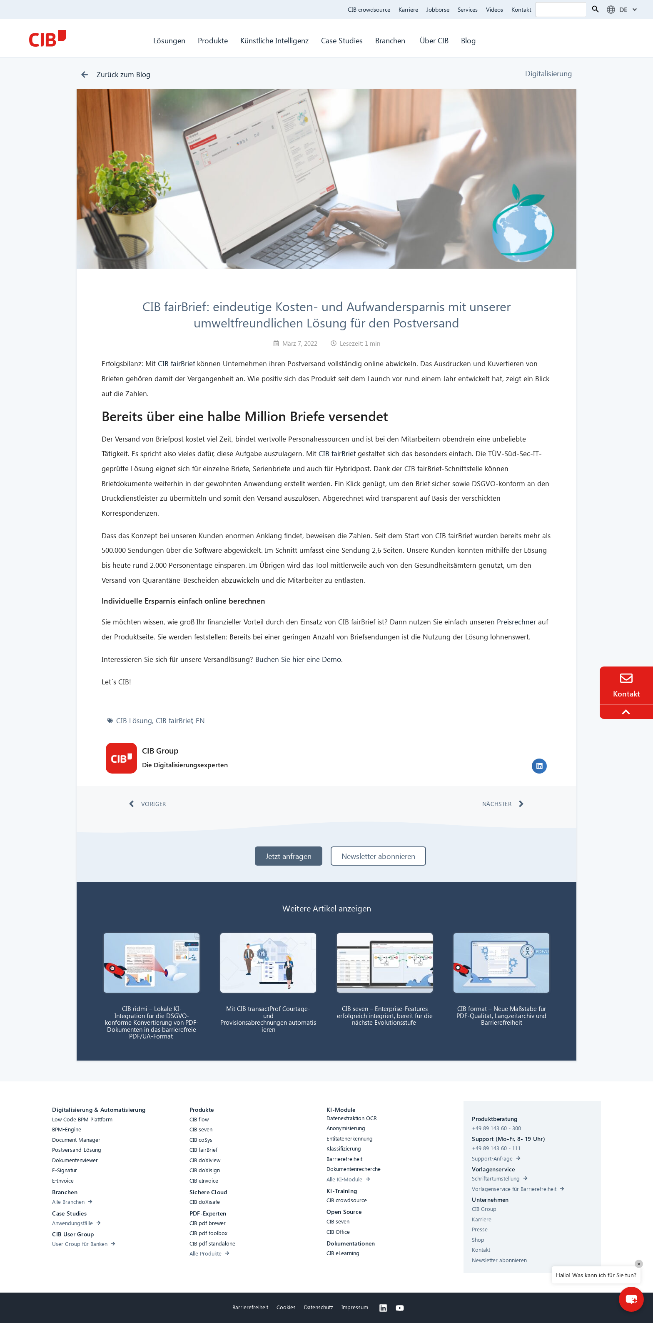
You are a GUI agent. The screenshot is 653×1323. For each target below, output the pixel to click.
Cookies (286, 1307)
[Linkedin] (383, 1308)
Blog (468, 40)
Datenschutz (318, 1307)
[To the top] (627, 711)
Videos (494, 9)
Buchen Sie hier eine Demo (298, 659)
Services (468, 9)
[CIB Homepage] (47, 38)
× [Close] (639, 1264)
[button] (539, 766)
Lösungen (169, 40)
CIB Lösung (134, 720)
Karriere (408, 9)
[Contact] (626, 678)
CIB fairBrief (176, 363)
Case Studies (342, 40)
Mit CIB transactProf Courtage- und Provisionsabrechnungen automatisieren (268, 1018)
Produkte (213, 40)
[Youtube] (400, 1308)
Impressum (354, 1307)
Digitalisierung (548, 73)
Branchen (391, 40)
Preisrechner (517, 622)
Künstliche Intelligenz (274, 40)
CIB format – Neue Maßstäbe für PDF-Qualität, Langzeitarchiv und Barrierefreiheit (501, 1015)
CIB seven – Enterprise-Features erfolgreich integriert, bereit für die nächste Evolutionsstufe (385, 1015)
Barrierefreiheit (250, 1307)
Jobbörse (437, 9)
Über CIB (434, 40)
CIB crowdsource (369, 9)
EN (200, 720)
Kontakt (521, 9)
